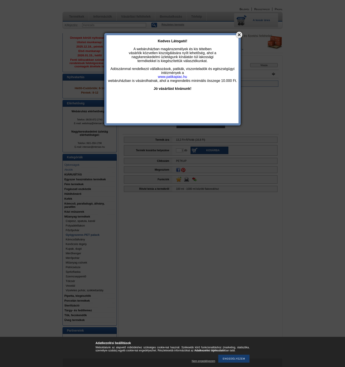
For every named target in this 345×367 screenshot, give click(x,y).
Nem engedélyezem (203, 361)
